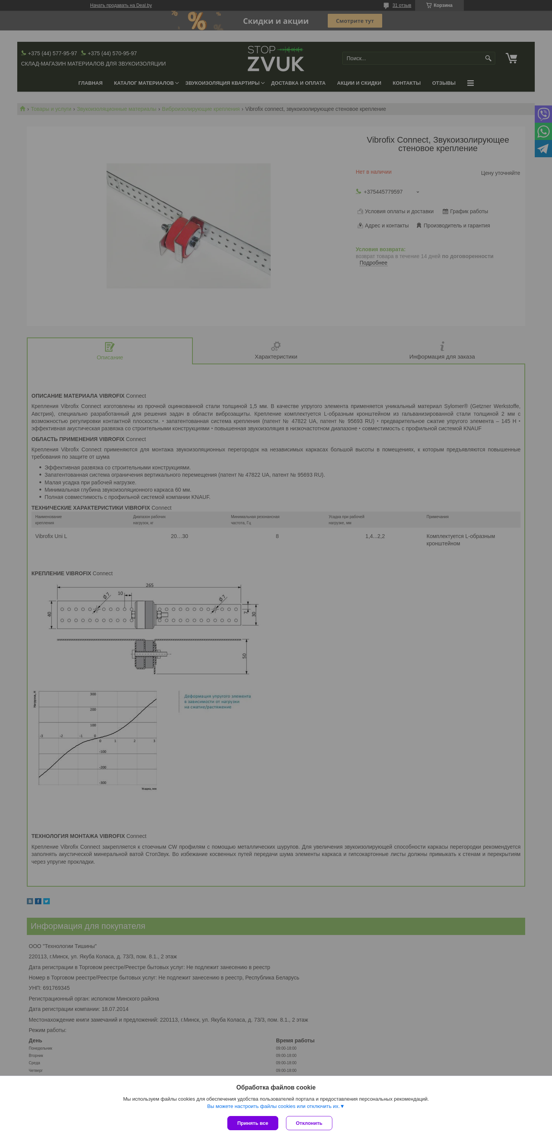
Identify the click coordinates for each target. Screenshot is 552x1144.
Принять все (252, 1123)
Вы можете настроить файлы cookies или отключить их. (273, 1106)
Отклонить (309, 1123)
